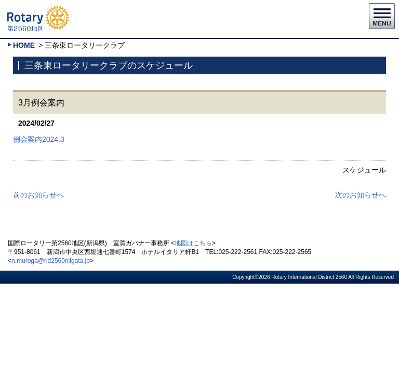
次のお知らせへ (360, 195)
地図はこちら (193, 243)
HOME (24, 45)
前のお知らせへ (38, 195)
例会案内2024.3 (38, 139)
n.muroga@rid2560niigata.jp (50, 260)
